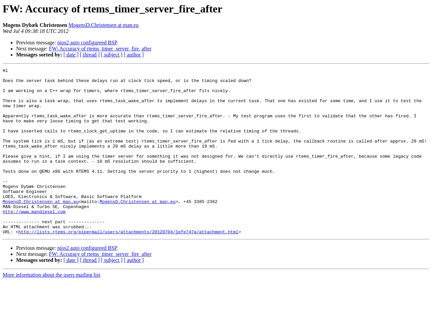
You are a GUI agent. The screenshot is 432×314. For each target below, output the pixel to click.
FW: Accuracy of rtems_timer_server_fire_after (100, 48)
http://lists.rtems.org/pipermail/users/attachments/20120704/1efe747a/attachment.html (128, 265)
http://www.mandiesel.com (34, 241)
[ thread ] (90, 54)
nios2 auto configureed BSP (87, 42)
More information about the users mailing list (51, 308)
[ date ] (71, 54)
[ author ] (134, 54)
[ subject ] (112, 54)
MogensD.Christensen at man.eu (103, 25)
